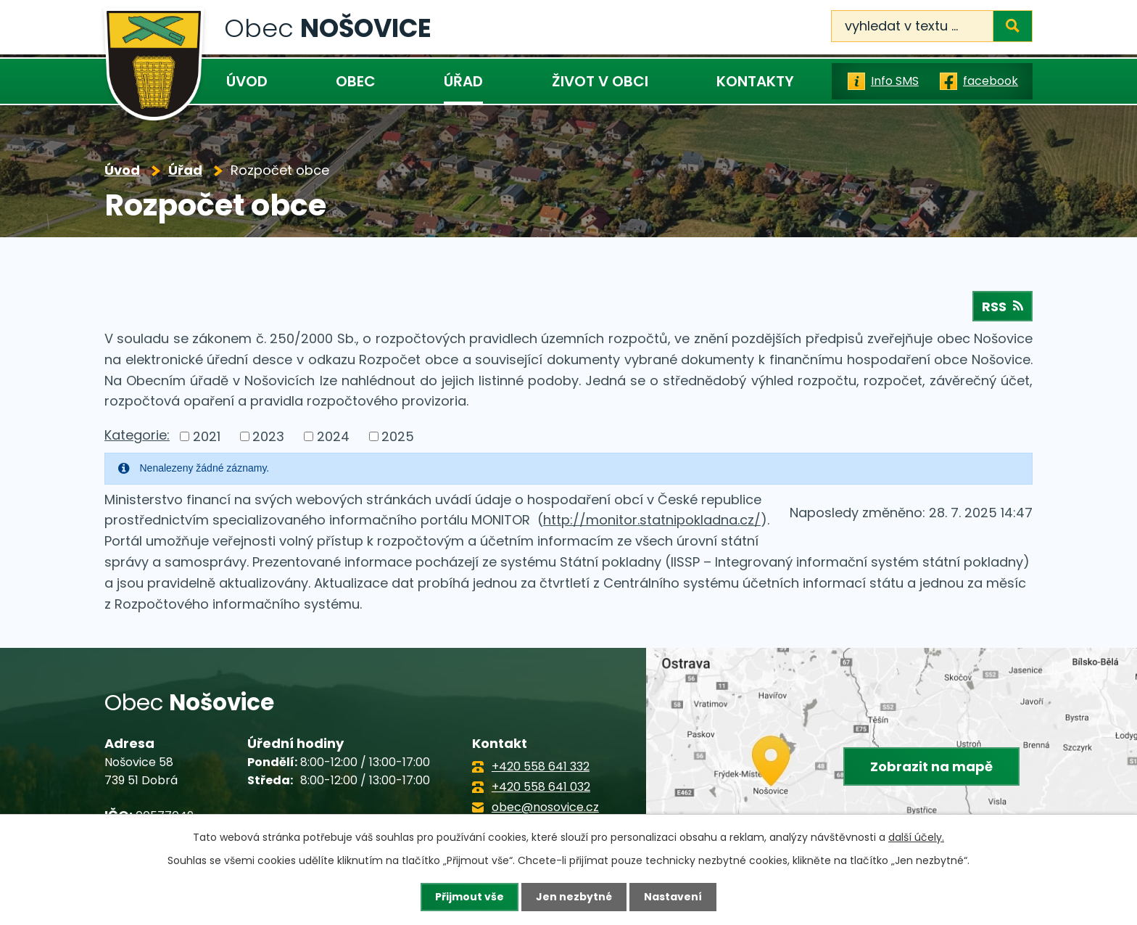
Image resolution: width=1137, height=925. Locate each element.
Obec (356, 81)
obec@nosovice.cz (545, 807)
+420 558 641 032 (541, 786)
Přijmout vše (469, 896)
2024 (333, 436)
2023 (268, 436)
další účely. (916, 837)
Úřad (463, 81)
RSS (1002, 306)
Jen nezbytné (574, 896)
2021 (206, 436)
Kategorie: (137, 435)
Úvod (247, 81)
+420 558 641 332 (541, 766)
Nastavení (673, 896)
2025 (397, 436)
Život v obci (600, 81)
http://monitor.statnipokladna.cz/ (652, 520)
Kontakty (755, 81)
